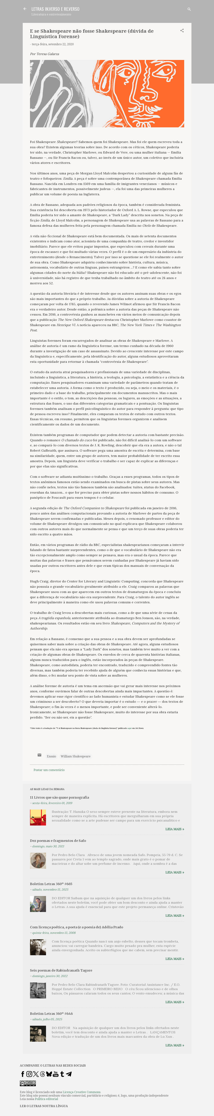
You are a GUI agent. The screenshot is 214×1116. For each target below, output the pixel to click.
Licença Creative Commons (81, 1092)
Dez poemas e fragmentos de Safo (58, 841)
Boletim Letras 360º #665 (51, 884)
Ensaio (51, 756)
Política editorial (46, 1099)
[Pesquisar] (189, 9)
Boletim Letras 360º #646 (51, 1014)
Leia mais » (174, 829)
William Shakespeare (76, 756)
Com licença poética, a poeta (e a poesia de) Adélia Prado (76, 927)
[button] (182, 31)
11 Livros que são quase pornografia (59, 797)
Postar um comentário (49, 770)
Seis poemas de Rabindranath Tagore (61, 970)
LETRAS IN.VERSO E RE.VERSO (55, 8)
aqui (129, 728)
